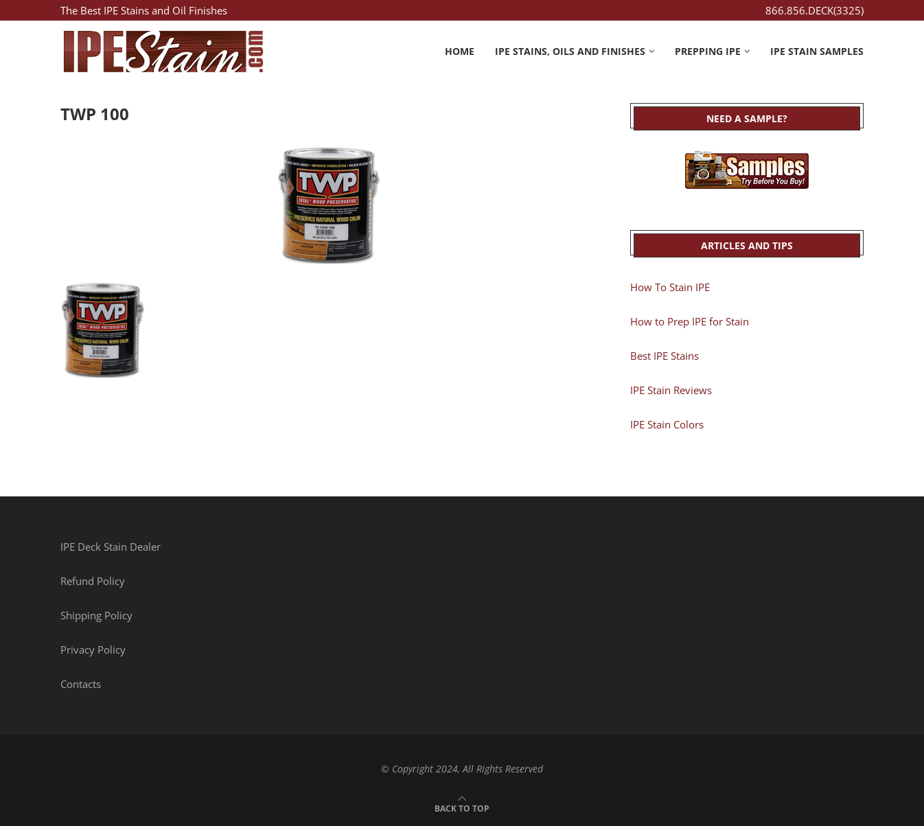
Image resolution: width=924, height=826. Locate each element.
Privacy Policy (93, 649)
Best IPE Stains (664, 356)
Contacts (80, 684)
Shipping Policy (96, 615)
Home (459, 51)
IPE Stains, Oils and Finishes (570, 51)
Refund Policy (92, 581)
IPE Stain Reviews (671, 390)
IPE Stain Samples (817, 51)
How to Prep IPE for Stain (689, 321)
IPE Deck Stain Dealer (110, 546)
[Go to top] (462, 807)
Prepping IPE (708, 51)
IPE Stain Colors (667, 424)
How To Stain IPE (670, 287)
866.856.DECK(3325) (814, 10)
